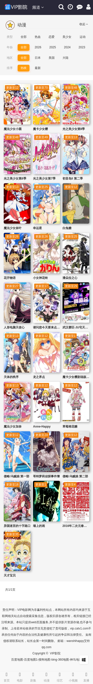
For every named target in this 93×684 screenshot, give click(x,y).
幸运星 (37, 228)
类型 (10, 37)
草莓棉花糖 (69, 426)
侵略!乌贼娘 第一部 (16, 476)
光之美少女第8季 (15, 178)
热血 (38, 37)
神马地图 (76, 659)
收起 (83, 24)
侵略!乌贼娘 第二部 (75, 476)
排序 (10, 68)
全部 (24, 37)
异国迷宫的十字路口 (17, 526)
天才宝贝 (10, 575)
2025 (52, 47)
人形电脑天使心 (14, 327)
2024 (67, 47)
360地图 (63, 659)
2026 (38, 47)
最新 (38, 68)
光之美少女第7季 (44, 178)
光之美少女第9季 (73, 129)
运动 (83, 37)
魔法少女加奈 (13, 426)
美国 (52, 58)
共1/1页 (10, 589)
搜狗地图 (44, 659)
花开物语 (10, 278)
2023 (82, 47)
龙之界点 (39, 377)
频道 (38, 7)
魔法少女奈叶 (13, 228)
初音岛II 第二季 (72, 178)
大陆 (65, 58)
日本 (38, 58)
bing (54, 659)
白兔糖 (66, 228)
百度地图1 (31, 659)
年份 (10, 47)
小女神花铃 (40, 278)
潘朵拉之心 (69, 278)
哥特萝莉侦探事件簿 (46, 476)
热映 (24, 68)
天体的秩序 (11, 377)
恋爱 (52, 37)
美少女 (66, 37)
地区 (10, 58)
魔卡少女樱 (40, 129)
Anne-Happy (42, 426)
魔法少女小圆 (13, 129)
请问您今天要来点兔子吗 (49, 327)
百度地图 (17, 659)
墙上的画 (39, 526)
